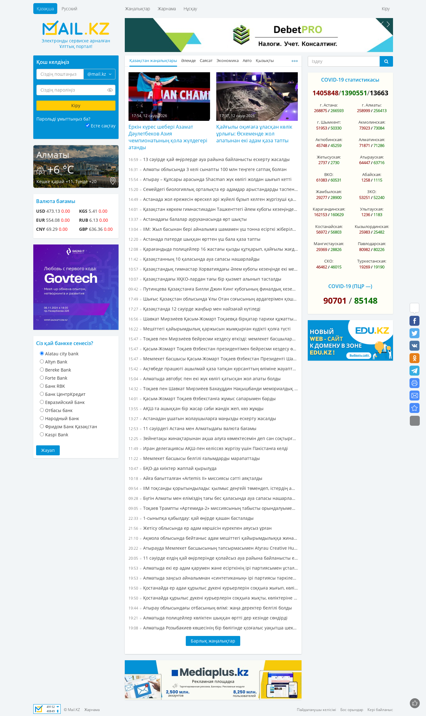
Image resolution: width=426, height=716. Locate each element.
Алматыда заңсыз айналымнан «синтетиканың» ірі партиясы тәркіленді (213, 578)
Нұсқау (190, 9)
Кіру (386, 9)
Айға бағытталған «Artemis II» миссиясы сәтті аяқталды (195, 478)
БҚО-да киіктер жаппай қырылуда (173, 468)
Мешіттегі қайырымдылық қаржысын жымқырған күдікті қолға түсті (210, 329)
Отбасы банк (59, 410)
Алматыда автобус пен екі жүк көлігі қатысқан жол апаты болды (205, 379)
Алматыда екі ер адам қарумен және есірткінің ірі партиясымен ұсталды (213, 568)
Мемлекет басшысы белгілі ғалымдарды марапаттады (194, 458)
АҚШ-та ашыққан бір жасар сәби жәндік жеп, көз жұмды (196, 408)
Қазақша (45, 9)
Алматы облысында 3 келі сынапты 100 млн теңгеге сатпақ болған (208, 169)
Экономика (228, 60)
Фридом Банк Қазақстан (71, 426)
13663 (379, 92)
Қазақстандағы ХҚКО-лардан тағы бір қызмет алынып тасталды (205, 279)
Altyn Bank (56, 362)
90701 (335, 300)
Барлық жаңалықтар (213, 641)
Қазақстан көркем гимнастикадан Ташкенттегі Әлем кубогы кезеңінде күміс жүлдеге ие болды (213, 209)
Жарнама (167, 9)
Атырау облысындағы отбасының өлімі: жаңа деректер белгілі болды (210, 608)
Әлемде (188, 60)
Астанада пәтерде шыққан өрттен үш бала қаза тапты (194, 239)
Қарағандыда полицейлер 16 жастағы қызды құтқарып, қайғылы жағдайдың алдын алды (213, 249)
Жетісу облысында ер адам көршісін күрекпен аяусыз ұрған (200, 528)
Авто (247, 60)
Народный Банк (62, 418)
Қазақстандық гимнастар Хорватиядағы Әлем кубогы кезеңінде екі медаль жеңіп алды (213, 269)
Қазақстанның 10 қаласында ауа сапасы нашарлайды (194, 259)
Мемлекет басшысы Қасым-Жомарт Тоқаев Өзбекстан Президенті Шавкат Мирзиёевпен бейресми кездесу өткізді (213, 359)
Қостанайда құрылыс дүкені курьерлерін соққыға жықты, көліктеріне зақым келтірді (213, 598)
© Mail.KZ (72, 709)
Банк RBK (55, 386)
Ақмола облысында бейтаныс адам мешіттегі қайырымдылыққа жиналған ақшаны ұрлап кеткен (213, 538)
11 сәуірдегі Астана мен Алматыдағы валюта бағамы (192, 428)
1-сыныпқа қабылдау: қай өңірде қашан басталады (191, 518)
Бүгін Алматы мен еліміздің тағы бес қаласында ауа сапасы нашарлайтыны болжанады (213, 498)
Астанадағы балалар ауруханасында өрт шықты (188, 219)
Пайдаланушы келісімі (316, 709)
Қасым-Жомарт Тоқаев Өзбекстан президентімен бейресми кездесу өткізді (213, 349)
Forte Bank (56, 378)
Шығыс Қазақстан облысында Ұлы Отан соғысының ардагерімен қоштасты (213, 299)
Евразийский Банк (65, 402)
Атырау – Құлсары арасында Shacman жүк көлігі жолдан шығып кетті (210, 179)
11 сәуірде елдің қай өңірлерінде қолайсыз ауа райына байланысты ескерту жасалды (213, 558)
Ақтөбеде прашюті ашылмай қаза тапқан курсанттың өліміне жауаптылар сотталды (213, 369)
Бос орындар (351, 709)
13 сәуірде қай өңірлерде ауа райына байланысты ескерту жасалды (209, 159)
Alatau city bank (61, 354)
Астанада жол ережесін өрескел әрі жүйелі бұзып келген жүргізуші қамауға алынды (213, 199)
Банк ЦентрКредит (65, 394)
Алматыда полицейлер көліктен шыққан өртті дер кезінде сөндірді (208, 618)
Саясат (206, 60)
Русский (69, 9)
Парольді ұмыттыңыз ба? (63, 119)
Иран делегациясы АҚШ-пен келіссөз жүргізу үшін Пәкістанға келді (208, 448)
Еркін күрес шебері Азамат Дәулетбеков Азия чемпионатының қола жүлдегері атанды (168, 137)
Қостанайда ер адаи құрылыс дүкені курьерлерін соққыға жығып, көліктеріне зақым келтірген (213, 588)
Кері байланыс (380, 709)
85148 (365, 300)
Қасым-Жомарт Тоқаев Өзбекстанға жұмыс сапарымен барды (202, 398)
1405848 (325, 92)
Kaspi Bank (56, 435)
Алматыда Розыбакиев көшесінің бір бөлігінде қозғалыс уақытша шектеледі (213, 628)
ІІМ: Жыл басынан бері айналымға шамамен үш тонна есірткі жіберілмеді (213, 229)
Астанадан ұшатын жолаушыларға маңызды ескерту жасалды (202, 418)
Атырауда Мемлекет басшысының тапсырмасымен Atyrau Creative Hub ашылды (213, 548)
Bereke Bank (58, 370)
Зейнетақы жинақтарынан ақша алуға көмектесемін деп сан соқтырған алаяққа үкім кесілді (213, 438)
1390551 (354, 92)
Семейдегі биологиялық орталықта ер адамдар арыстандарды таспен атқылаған (213, 189)
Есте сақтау (103, 126)
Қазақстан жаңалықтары (153, 60)
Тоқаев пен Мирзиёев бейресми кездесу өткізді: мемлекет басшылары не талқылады (213, 339)
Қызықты (265, 60)
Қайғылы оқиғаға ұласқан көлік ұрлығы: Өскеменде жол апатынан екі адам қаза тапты (254, 133)
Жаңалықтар (137, 9)
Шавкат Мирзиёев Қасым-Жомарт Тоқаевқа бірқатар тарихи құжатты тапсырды (213, 319)
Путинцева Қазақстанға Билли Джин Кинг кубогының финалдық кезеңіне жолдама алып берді (213, 289)
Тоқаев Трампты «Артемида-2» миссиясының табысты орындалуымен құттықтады (213, 508)
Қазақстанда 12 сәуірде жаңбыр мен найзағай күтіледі (194, 309)
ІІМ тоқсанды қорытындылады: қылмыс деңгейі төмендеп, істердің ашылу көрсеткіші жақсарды (213, 488)
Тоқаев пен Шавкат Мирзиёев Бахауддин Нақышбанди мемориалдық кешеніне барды (213, 388)
